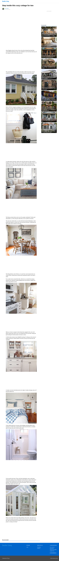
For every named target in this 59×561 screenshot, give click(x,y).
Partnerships (39, 547)
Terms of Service (52, 547)
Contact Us (38, 548)
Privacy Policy (52, 548)
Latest (27, 547)
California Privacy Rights (53, 549)
